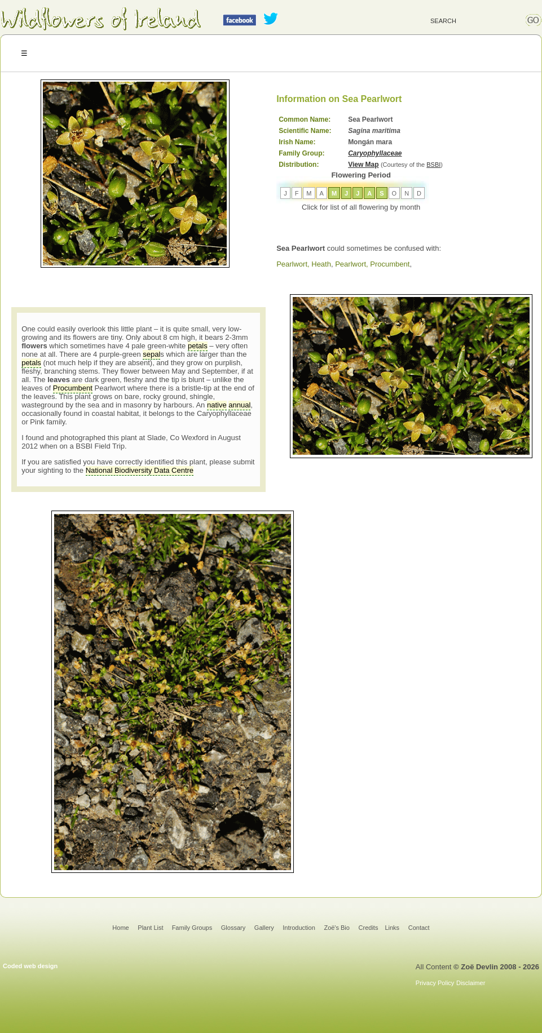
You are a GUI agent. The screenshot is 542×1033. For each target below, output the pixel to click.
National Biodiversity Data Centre (139, 470)
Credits (368, 927)
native (217, 405)
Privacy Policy (435, 982)
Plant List (151, 927)
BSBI (433, 164)
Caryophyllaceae (375, 153)
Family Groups (192, 927)
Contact (419, 927)
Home (120, 927)
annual (239, 405)
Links (392, 927)
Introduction (299, 927)
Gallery (264, 927)
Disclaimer (470, 982)
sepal (151, 354)
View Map (363, 165)
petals (198, 346)
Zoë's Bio (337, 927)
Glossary (233, 927)
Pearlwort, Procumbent (372, 264)
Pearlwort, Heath (303, 264)
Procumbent (72, 388)
